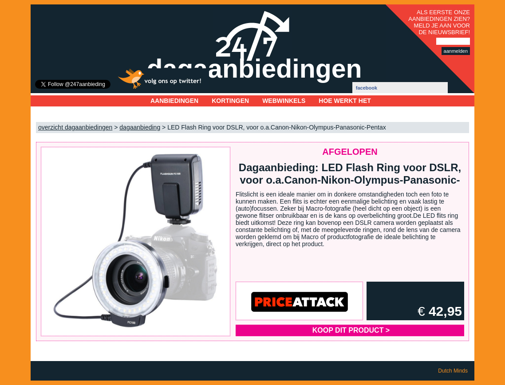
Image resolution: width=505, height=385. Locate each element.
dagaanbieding (139, 127)
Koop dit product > (351, 330)
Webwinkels (283, 100)
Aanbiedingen (174, 100)
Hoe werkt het (345, 100)
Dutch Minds (453, 371)
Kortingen (230, 100)
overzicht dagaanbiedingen (75, 127)
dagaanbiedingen (254, 68)
